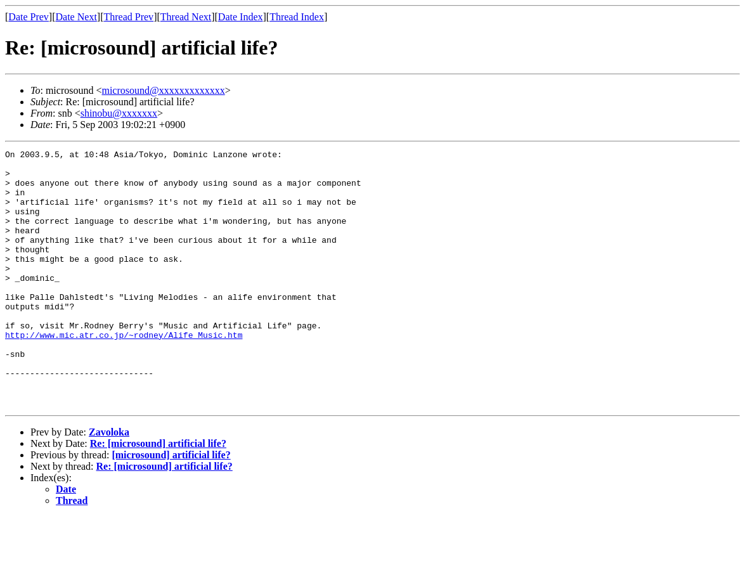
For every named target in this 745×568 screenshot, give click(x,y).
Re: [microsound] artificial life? (158, 494)
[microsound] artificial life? (171, 506)
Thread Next (185, 16)
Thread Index (296, 16)
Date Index (240, 16)
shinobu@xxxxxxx (119, 113)
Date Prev (28, 16)
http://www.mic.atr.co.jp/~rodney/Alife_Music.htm (123, 372)
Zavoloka (109, 483)
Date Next (76, 16)
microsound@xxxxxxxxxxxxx (162, 90)
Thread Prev (128, 16)
